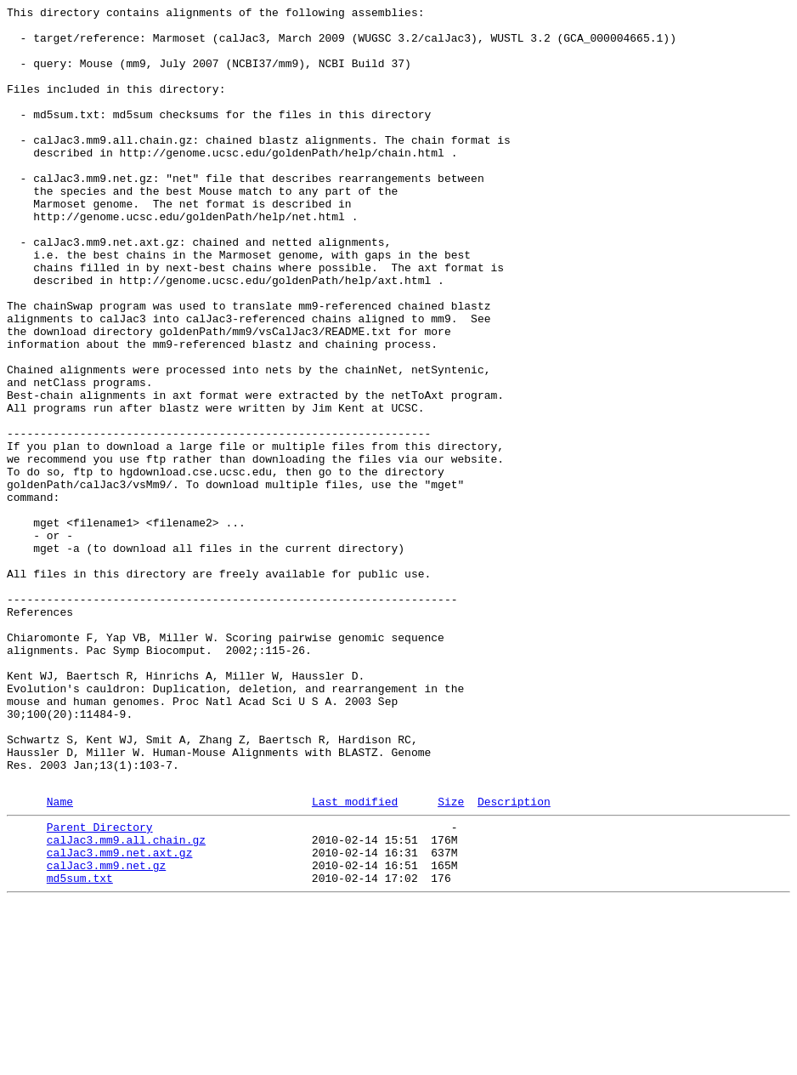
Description (514, 959)
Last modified (355, 959)
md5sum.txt (80, 1048)
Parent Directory (100, 987)
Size (451, 959)
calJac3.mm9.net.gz (106, 1033)
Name (60, 959)
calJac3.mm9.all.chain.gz (126, 1002)
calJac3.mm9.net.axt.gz (120, 1018)
